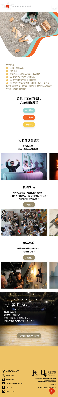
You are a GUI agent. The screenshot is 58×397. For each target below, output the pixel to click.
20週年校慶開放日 (17, 67)
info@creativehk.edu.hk (14, 383)
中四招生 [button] (29, 117)
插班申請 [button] (29, 124)
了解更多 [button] (29, 204)
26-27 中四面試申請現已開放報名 (23, 80)
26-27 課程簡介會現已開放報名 (22, 77)
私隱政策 (53, 384)
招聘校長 (13, 70)
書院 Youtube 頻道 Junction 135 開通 (25, 74)
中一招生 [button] (29, 110)
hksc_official (10, 391)
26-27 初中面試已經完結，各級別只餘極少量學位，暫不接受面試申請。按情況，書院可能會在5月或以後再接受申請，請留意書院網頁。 (29, 86)
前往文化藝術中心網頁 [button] (29, 335)
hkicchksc (9, 387)
